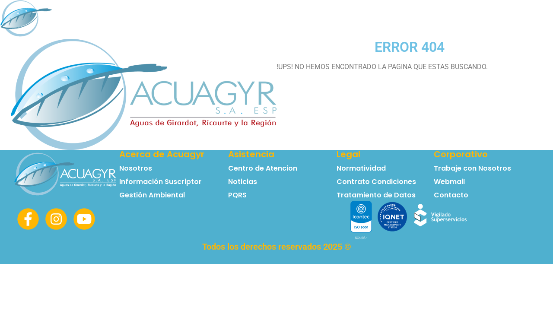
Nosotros (216, 19)
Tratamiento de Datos (376, 195)
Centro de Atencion (262, 168)
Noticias (483, 19)
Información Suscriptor (292, 19)
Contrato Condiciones (376, 182)
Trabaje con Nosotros (472, 168)
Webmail (449, 182)
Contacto (434, 19)
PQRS (524, 19)
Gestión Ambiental (152, 195)
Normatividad (375, 19)
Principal (168, 19)
